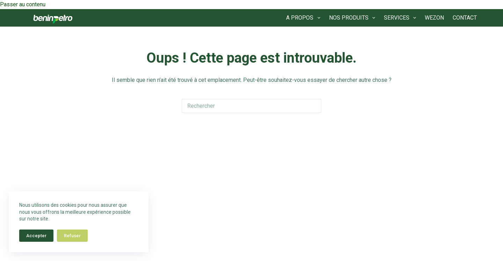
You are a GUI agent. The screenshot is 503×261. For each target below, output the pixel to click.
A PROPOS (304, 18)
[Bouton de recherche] (314, 106)
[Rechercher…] (244, 106)
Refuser (72, 235)
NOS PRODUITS (353, 18)
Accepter (36, 235)
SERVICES (401, 18)
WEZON (434, 17)
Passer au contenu (22, 4)
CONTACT (465, 17)
